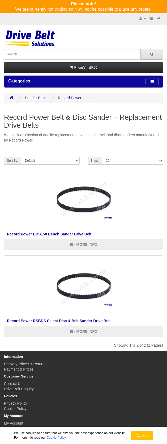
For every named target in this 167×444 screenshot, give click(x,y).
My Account (13, 423)
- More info (83, 244)
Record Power (70, 98)
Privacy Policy (15, 403)
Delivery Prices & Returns (25, 364)
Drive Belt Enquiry (19, 389)
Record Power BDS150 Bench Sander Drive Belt (49, 234)
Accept (142, 435)
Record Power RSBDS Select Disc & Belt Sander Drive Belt (59, 321)
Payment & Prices (18, 369)
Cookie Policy (15, 408)
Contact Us (13, 383)
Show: (95, 161)
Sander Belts (35, 98)
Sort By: (12, 161)
